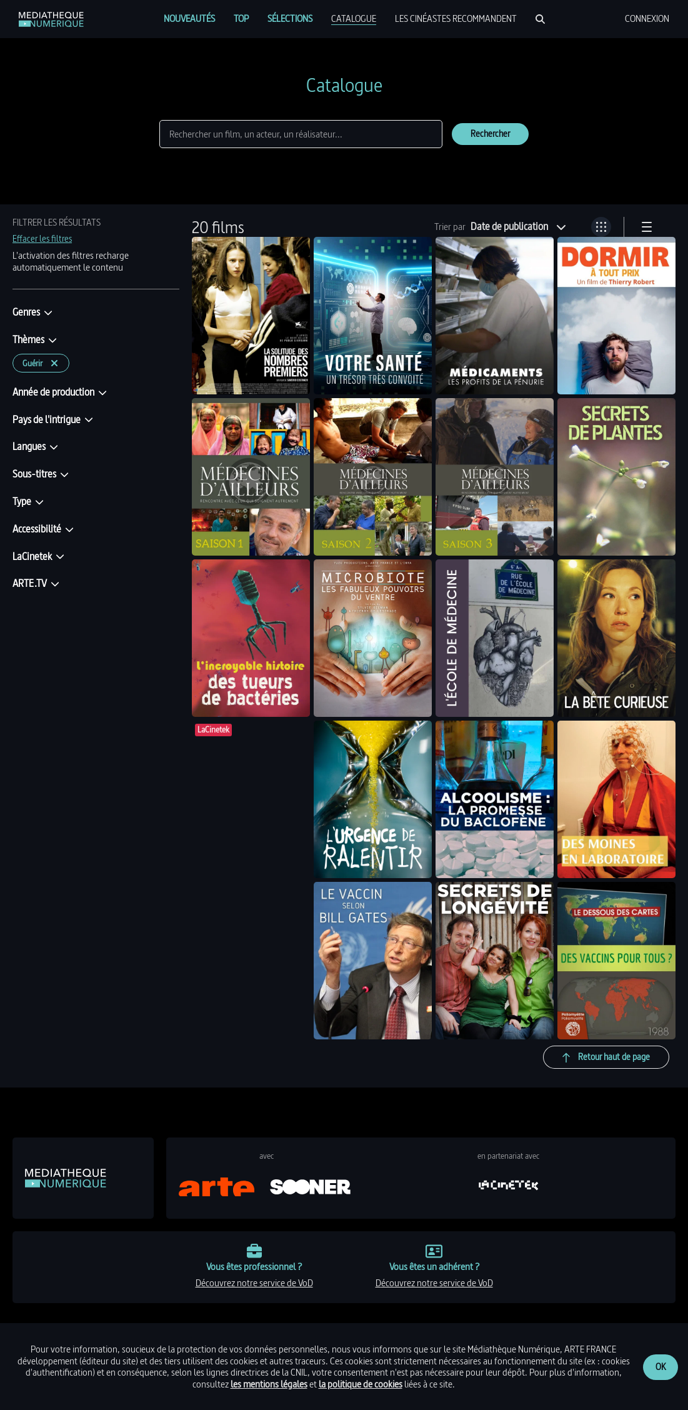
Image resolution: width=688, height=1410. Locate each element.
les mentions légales (269, 1384)
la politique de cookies (360, 1384)
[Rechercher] (540, 19)
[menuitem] (189, 18)
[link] (51, 19)
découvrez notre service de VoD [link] (254, 1282)
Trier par (450, 226)
